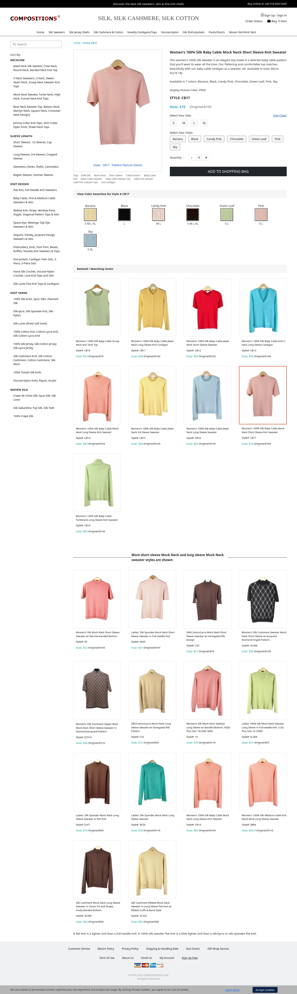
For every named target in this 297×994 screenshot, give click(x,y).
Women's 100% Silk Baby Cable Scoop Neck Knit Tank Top (97, 343)
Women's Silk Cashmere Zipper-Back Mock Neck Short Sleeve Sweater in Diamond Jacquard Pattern (97, 727)
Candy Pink (214, 139)
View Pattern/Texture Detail (117, 165)
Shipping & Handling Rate (162, 948)
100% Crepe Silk (23, 416)
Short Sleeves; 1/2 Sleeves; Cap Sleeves (32, 144)
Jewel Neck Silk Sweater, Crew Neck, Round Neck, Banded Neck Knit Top (35, 68)
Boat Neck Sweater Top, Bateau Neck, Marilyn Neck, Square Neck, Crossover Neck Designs (37, 110)
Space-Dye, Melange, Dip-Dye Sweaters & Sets (31, 224)
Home (40, 32)
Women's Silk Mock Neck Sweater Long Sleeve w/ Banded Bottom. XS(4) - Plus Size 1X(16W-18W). (208, 727)
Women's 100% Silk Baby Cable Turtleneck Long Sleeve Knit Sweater (97, 518)
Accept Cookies (265, 990)
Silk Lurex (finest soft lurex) (30, 323)
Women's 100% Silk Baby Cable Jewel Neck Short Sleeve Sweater (207, 343)
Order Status (253, 21)
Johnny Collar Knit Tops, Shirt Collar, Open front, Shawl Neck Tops (35, 125)
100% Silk (85, 175)
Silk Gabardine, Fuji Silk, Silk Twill (33, 408)
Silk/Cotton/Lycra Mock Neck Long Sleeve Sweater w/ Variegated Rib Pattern (151, 727)
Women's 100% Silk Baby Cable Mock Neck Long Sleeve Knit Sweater (97, 430)
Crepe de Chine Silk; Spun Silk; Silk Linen (34, 397)
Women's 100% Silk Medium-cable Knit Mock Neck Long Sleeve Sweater (264, 817)
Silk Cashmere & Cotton (108, 32)
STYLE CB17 (90, 43)
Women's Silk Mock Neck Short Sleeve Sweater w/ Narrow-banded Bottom (98, 634)
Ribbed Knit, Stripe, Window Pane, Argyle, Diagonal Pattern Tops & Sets (36, 212)
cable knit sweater (143, 178)
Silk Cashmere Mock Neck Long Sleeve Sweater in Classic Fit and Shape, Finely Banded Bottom (98, 906)
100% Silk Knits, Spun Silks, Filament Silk (35, 301)
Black (194, 139)
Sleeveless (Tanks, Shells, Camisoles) (35, 166)
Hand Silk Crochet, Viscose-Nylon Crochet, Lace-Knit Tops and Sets (33, 273)
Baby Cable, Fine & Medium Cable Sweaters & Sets (34, 200)
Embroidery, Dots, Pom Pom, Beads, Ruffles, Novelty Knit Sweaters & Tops (36, 249)
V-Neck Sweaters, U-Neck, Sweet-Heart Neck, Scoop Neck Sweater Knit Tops (36, 82)
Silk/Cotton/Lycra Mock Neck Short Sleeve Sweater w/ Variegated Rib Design (206, 636)
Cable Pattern (133, 175)
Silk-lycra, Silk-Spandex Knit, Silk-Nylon (33, 313)
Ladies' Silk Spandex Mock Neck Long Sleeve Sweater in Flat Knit (97, 817)
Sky (175, 147)
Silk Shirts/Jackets (194, 32)
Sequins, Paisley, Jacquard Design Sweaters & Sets (34, 237)
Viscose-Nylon (170, 32)
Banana (178, 139)
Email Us (146, 958)
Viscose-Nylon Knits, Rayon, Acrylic (34, 380)
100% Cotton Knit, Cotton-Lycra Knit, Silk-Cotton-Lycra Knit (36, 333)
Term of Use (106, 958)
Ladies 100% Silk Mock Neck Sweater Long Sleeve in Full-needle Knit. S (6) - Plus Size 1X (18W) (263, 727)
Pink (277, 139)
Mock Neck (100, 175)
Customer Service (79, 948)
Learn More (232, 990)
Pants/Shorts (217, 32)
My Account (167, 958)
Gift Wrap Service (218, 948)
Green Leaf (259, 139)
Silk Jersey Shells (79, 32)
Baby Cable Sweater (91, 178)
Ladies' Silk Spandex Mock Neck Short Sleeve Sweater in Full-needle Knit (153, 634)
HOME (77, 43)
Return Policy (106, 948)
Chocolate (236, 139)
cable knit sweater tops (85, 182)
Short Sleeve (116, 175)
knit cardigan (108, 182)
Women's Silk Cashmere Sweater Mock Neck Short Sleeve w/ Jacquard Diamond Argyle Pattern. (264, 636)
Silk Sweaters (56, 32)
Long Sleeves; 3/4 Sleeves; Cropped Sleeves (35, 156)
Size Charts (193, 948)
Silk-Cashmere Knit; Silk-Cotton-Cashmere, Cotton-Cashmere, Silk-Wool (34, 360)
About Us (127, 958)
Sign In (282, 15)
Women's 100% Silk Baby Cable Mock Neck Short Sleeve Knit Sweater (263, 430)
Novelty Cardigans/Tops (142, 32)
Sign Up (269, 15)
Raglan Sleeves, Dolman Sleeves (33, 175)
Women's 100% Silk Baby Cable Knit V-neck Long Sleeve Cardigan (264, 343)
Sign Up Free (190, 958)
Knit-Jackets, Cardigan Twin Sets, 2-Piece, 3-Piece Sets (35, 261)
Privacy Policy (130, 948)
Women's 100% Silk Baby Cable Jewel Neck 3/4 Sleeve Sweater (152, 430)
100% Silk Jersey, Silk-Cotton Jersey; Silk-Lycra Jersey (35, 346)
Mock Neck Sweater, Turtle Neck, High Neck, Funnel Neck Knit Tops (36, 96)
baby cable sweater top (118, 178)
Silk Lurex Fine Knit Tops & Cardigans (36, 284)
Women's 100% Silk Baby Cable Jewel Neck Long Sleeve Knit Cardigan (152, 343)
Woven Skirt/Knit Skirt (242, 32)
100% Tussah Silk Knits (27, 372)
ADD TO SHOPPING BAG (228, 171)
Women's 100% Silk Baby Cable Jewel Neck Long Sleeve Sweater (207, 430)
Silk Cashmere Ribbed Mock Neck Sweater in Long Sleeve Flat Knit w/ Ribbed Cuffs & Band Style (151, 906)
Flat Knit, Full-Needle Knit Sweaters (35, 190)
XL (204, 123)
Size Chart (280, 115)
